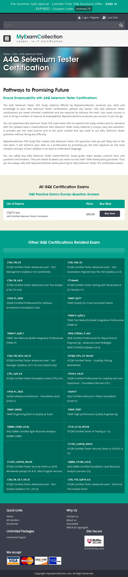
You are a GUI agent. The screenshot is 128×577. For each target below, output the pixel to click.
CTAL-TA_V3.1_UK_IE (18, 479)
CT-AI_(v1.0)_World (78, 426)
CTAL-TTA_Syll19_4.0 (78, 479)
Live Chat (109, 17)
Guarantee (72, 523)
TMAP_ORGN (14, 409)
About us (71, 520)
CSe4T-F (72, 391)
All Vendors (12, 520)
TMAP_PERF (74, 409)
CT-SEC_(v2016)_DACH (79, 444)
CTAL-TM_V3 (13, 262)
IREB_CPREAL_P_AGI (78, 333)
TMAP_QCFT (74, 298)
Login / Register (88, 17)
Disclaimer (12, 523)
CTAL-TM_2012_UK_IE (18, 355)
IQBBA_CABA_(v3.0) (17, 426)
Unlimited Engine (16, 537)
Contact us (72, 516)
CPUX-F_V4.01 (75, 373)
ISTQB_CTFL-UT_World (80, 355)
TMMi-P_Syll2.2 (76, 315)
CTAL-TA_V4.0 (14, 280)
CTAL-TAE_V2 (74, 262)
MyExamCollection (39, 38)
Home (6, 54)
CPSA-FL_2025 (14, 298)
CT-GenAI (72, 280)
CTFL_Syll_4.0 (14, 373)
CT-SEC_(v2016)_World (19, 461)
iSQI (14, 54)
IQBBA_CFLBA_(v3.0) (79, 461)
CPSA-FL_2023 (14, 391)
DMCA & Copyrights (77, 527)
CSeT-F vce (13, 212)
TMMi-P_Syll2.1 (15, 333)
